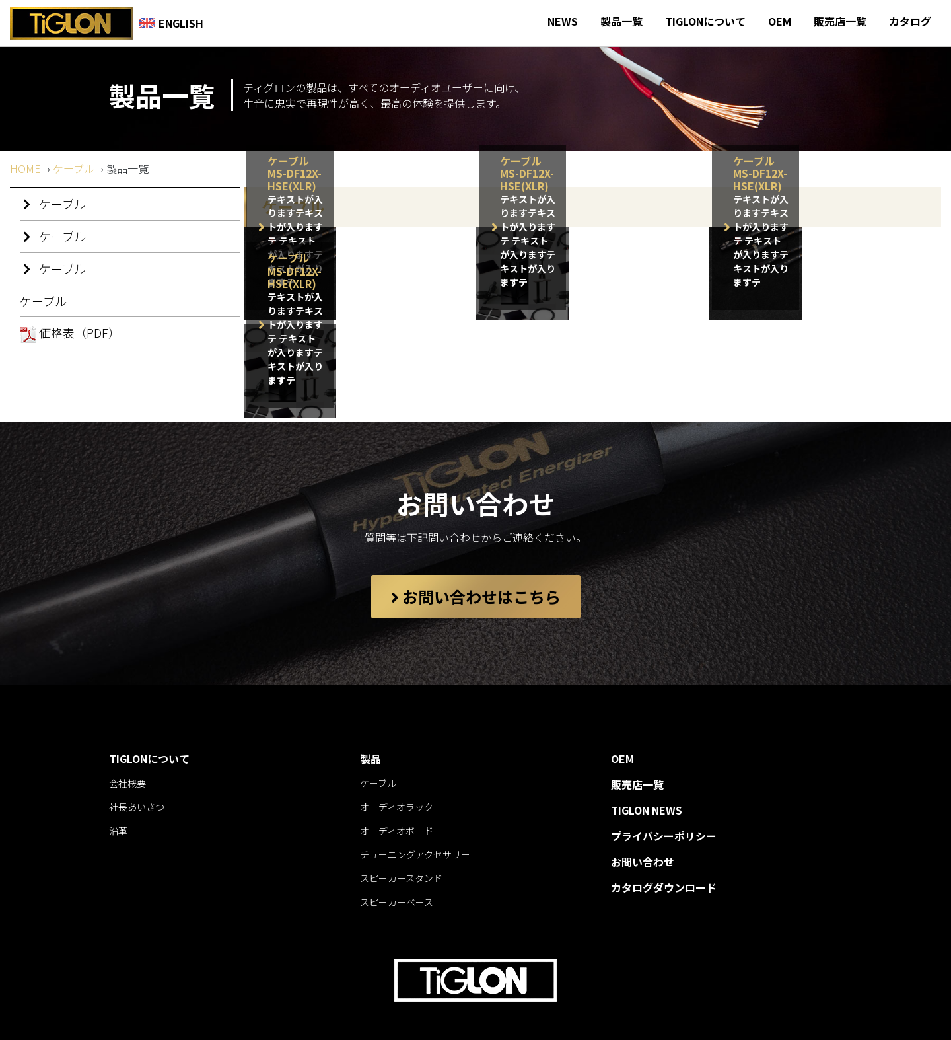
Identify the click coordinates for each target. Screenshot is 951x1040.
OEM (779, 21)
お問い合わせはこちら (476, 563)
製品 (370, 725)
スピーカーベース (396, 868)
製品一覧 (621, 21)
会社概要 (127, 750)
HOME (25, 168)
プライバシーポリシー (664, 803)
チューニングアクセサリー (415, 821)
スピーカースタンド (401, 845)
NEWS (562, 21)
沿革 (118, 797)
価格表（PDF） (70, 333)
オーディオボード (396, 797)
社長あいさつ (136, 773)
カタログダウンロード (664, 854)
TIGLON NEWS (646, 777)
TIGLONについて (705, 21)
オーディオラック (396, 773)
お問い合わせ (642, 828)
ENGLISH (171, 23)
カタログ (910, 21)
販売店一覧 (840, 21)
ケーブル (73, 168)
